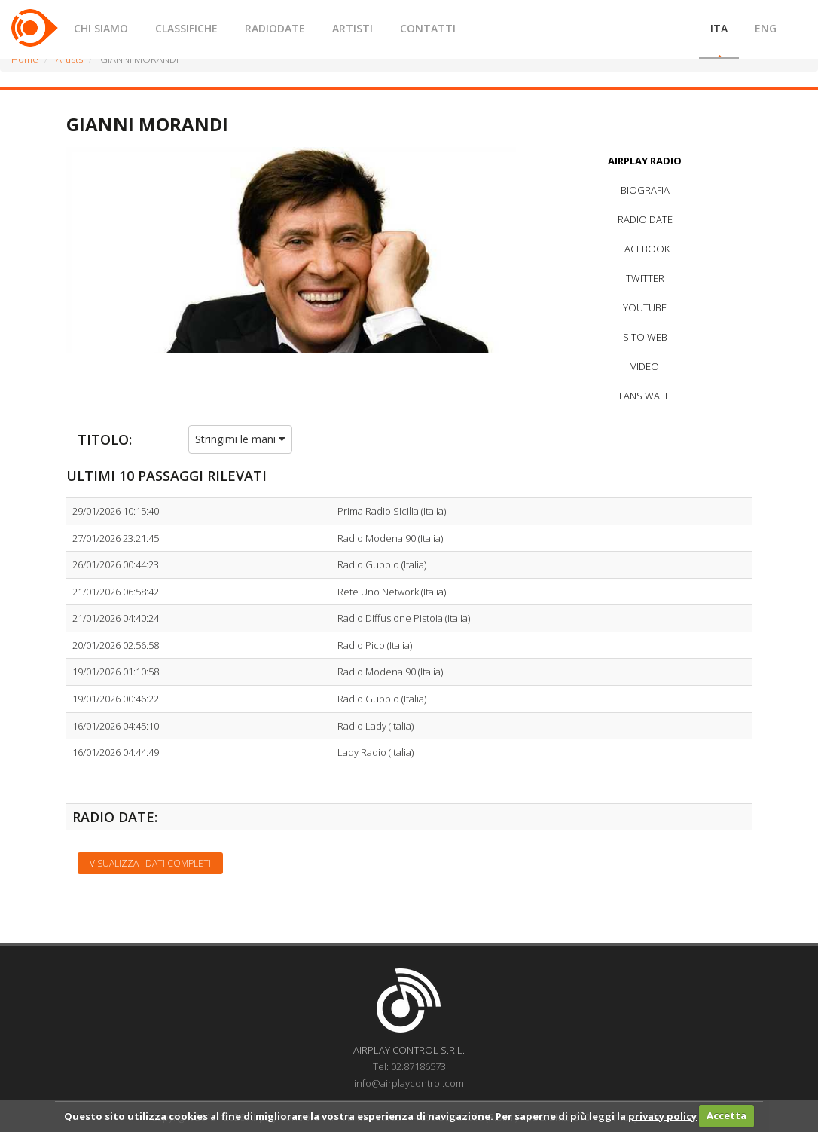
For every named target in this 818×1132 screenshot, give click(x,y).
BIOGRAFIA (645, 190)
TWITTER (645, 278)
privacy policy (662, 1115)
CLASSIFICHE (186, 28)
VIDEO (644, 366)
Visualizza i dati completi (150, 863)
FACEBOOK (645, 248)
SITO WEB (645, 337)
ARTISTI (352, 28)
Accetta (726, 1115)
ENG (766, 28)
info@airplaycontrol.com (409, 1083)
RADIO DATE (645, 219)
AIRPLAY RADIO (645, 160)
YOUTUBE (645, 307)
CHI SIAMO (101, 28)
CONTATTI (428, 28)
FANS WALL (644, 395)
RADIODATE (275, 28)
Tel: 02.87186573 (409, 1066)
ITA (719, 28)
